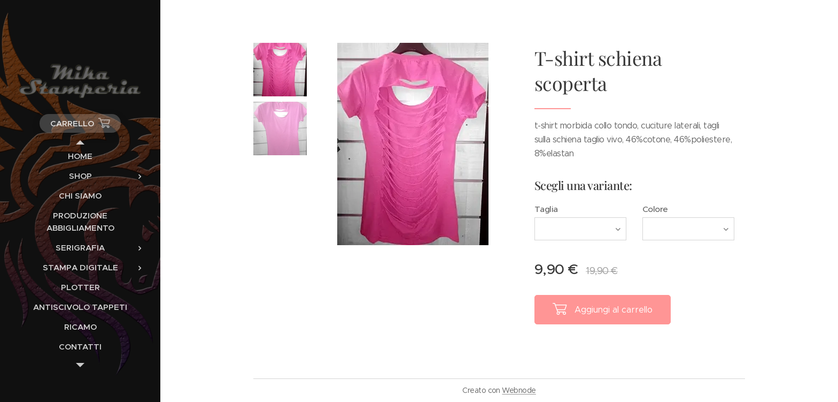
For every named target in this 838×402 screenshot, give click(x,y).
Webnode (519, 390)
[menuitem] (80, 156)
